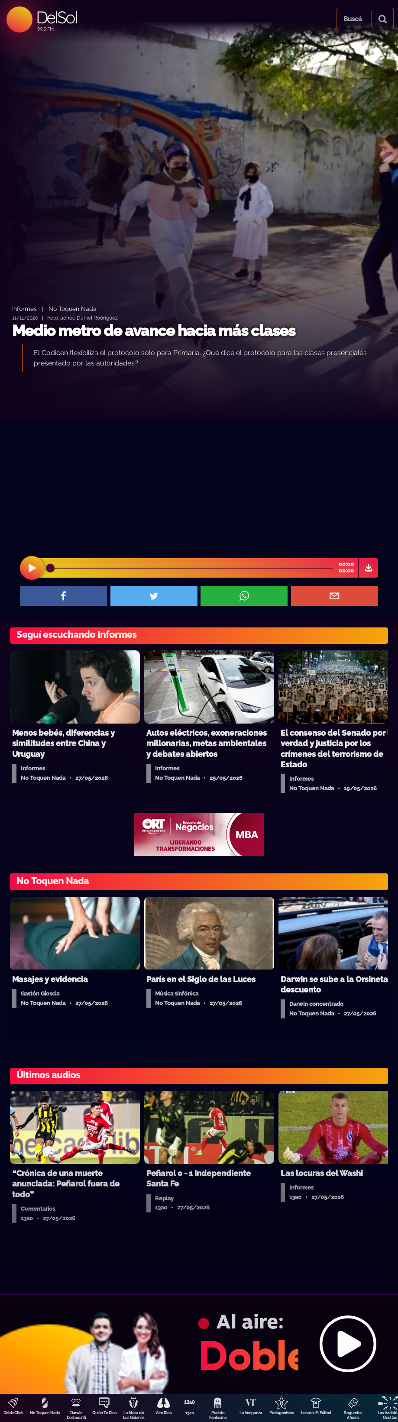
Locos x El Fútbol (316, 1413)
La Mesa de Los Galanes (133, 1415)
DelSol (56, 17)
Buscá (352, 19)
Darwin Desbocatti (76, 1415)
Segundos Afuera (353, 1415)
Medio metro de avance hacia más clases (153, 330)
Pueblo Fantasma (218, 1415)
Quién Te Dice (104, 1413)
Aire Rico (163, 1413)
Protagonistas (281, 1413)
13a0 (189, 1413)
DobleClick (13, 1413)
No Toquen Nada (45, 1413)
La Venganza (250, 1413)
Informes (24, 308)
